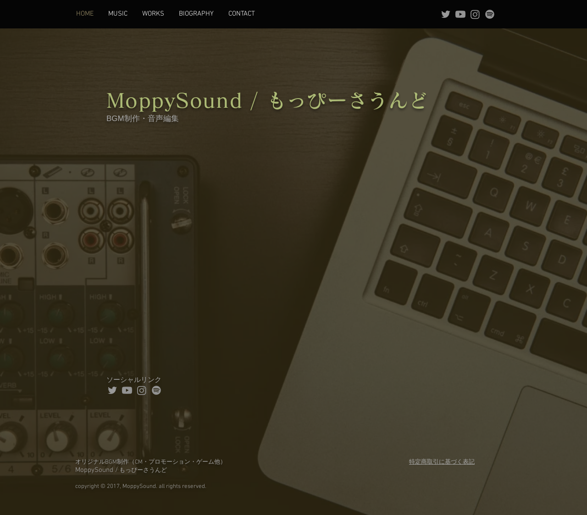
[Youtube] (460, 14)
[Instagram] (475, 14)
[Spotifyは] (490, 14)
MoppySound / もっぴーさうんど (267, 100)
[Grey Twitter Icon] (446, 14)
